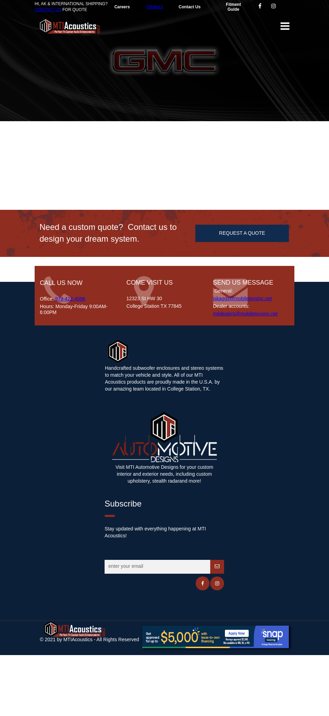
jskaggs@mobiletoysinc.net (242, 298)
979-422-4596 (70, 299)
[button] (284, 26)
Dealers (154, 6)
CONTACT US (48, 9)
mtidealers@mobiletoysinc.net (245, 313)
